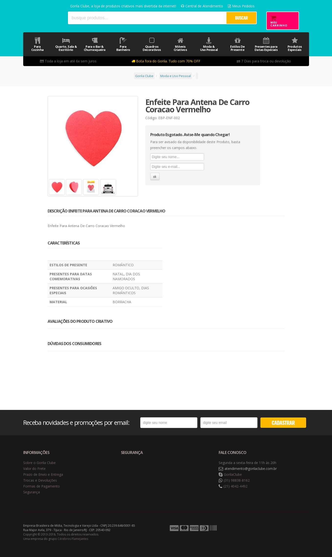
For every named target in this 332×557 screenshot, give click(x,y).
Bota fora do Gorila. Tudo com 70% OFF (166, 61)
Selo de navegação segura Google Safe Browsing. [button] (133, 469)
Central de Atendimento (202, 6)
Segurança (31, 492)
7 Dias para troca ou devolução (264, 61)
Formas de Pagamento (41, 486)
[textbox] (147, 18)
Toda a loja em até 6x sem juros (68, 61)
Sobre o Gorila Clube (39, 462)
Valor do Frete (34, 468)
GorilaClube (233, 474)
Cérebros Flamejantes (73, 539)
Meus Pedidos (241, 6)
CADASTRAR (283, 422)
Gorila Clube (43, 17)
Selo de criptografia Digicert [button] (159, 469)
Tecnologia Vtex (297, 528)
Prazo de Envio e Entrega (43, 474)
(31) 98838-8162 (237, 480)
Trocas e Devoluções (40, 480)
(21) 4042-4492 (235, 486)
